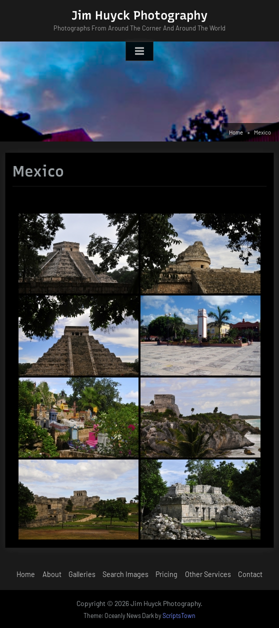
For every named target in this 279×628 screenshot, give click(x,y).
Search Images (125, 574)
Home (25, 574)
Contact (250, 574)
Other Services (208, 574)
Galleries (82, 574)
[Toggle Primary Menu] (140, 52)
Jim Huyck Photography (140, 15)
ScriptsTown (179, 615)
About (52, 574)
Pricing (167, 574)
